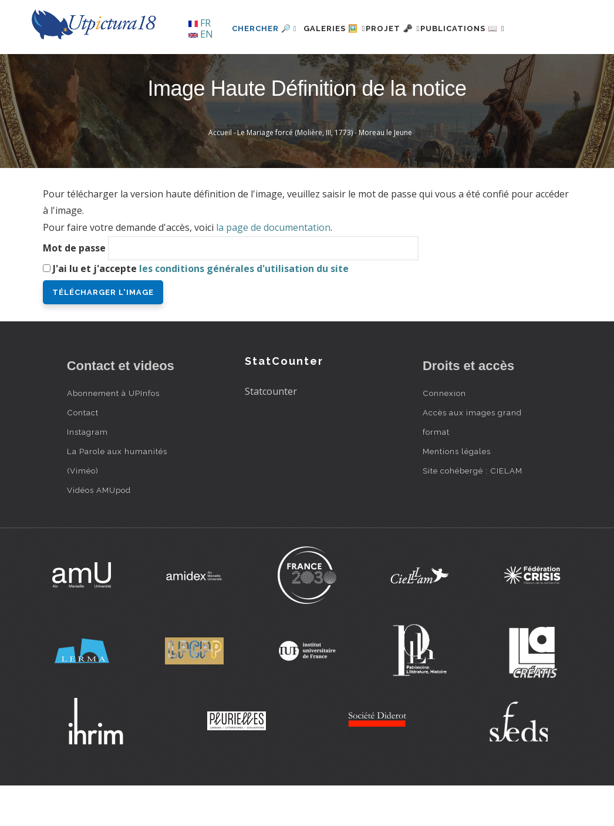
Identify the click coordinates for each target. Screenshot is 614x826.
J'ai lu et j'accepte (201, 308)
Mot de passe (74, 287)
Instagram (87, 471)
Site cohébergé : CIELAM (472, 510)
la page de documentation (273, 267)
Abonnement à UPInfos (113, 433)
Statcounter (271, 431)
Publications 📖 (461, 68)
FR (199, 22)
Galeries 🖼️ (305, 68)
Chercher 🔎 (228, 68)
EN (200, 34)
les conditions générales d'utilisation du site (244, 308)
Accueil (220, 173)
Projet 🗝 (377, 68)
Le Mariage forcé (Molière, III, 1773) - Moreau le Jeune (324, 173)
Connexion (444, 433)
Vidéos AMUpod (99, 530)
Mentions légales (457, 491)
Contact (83, 452)
